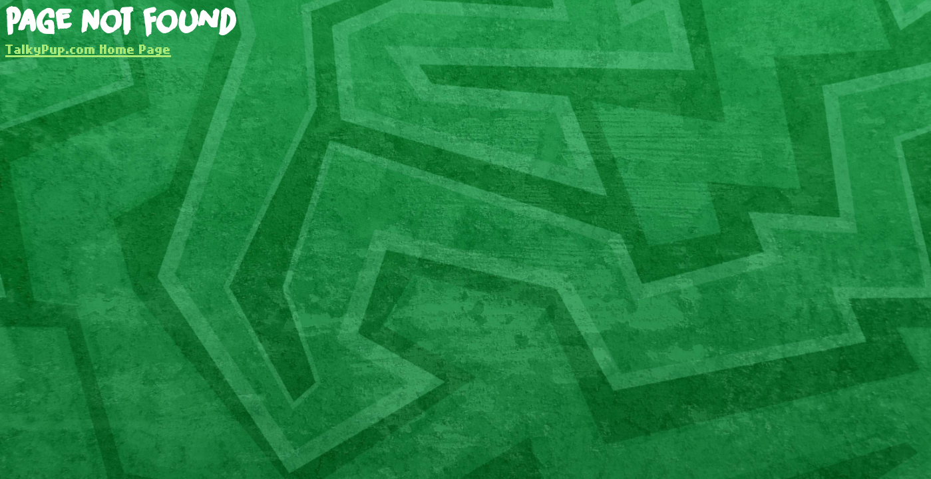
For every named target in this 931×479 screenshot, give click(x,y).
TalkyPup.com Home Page (88, 49)
